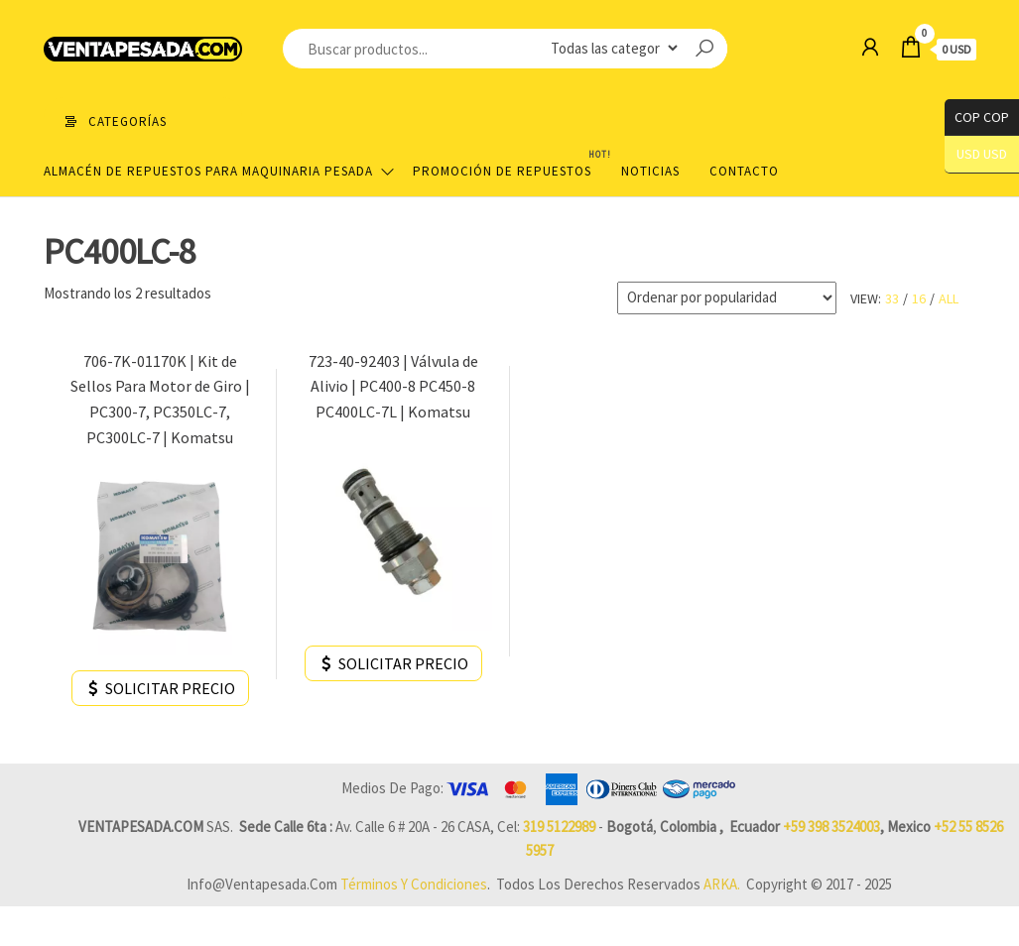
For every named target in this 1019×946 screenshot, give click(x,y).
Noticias (650, 171)
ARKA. (721, 884)
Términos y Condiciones (413, 884)
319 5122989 (559, 826)
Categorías (127, 121)
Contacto (744, 171)
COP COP (977, 117)
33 (892, 298)
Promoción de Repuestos (509, 163)
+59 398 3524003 (831, 826)
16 (919, 298)
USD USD (982, 154)
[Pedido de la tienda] (726, 298)
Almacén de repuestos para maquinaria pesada (208, 171)
